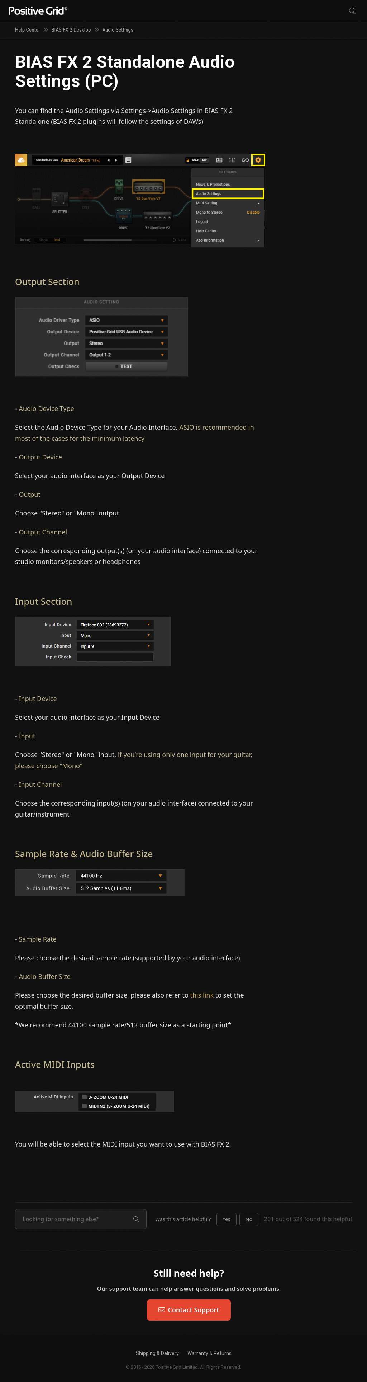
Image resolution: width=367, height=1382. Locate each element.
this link (202, 995)
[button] (226, 1219)
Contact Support (188, 1310)
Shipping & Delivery (157, 1353)
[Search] (352, 11)
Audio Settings (117, 30)
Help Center (27, 30)
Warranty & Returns (209, 1353)
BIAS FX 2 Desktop (71, 30)
